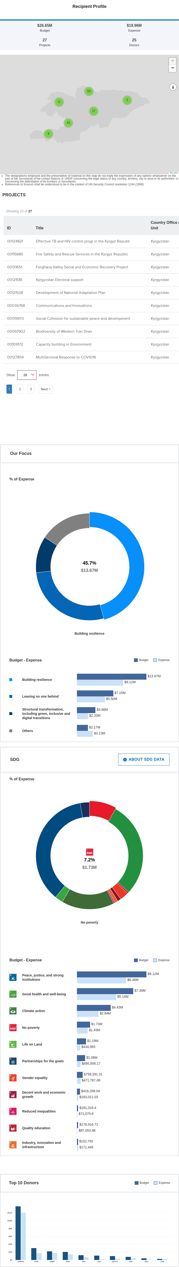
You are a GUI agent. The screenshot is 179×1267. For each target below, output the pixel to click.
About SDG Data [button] (143, 761)
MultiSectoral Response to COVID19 (66, 357)
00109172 (15, 344)
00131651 (14, 267)
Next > (46, 389)
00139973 (15, 318)
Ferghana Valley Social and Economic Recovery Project (82, 267)
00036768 (16, 305)
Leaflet (174, 173)
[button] (127, 100)
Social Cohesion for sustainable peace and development (83, 318)
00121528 (15, 292)
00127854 (15, 357)
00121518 (14, 279)
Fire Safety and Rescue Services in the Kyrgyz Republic (82, 254)
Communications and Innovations (64, 305)
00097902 (16, 331)
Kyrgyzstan (160, 241)
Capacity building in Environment (64, 344)
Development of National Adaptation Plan (70, 292)
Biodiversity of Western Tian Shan (64, 331)
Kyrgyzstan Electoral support (59, 279)
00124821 (15, 241)
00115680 (15, 254)
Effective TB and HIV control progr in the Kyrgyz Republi (83, 241)
